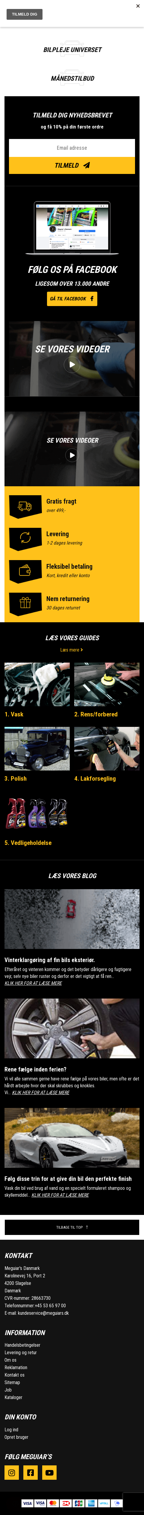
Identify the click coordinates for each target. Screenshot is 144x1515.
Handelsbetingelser (22, 1345)
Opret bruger (16, 1437)
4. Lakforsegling (95, 778)
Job (8, 1390)
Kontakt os (14, 1375)
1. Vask (13, 714)
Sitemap (12, 1382)
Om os (10, 1360)
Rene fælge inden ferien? (35, 1069)
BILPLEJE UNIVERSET (72, 49)
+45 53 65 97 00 (50, 1305)
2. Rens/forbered (96, 714)
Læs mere (72, 650)
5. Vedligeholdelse (27, 842)
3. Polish (15, 778)
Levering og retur (20, 1352)
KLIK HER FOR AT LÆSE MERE (33, 983)
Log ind (11, 1430)
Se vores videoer (72, 349)
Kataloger (13, 1397)
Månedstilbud (72, 78)
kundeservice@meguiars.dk (43, 1313)
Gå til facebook (72, 299)
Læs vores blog (72, 876)
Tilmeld (72, 165)
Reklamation (15, 1367)
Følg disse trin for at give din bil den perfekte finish (68, 1178)
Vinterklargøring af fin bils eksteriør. (49, 960)
